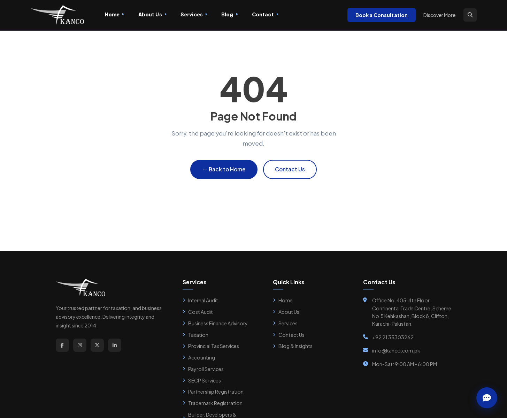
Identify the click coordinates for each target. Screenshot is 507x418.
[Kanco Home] (57, 15)
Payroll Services (203, 369)
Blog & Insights (293, 346)
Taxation (195, 335)
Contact (265, 14)
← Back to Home (223, 169)
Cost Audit (198, 312)
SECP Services (202, 380)
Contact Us (290, 169)
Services (193, 14)
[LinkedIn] (114, 345)
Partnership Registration (213, 391)
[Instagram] (79, 345)
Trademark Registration (213, 403)
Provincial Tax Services (211, 346)
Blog (229, 14)
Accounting (199, 357)
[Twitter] (97, 345)
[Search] (470, 15)
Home (114, 14)
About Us (152, 14)
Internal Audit (200, 300)
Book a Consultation (381, 15)
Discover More (439, 15)
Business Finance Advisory (215, 323)
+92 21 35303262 (393, 337)
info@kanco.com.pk (396, 350)
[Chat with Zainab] (486, 397)
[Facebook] (62, 345)
